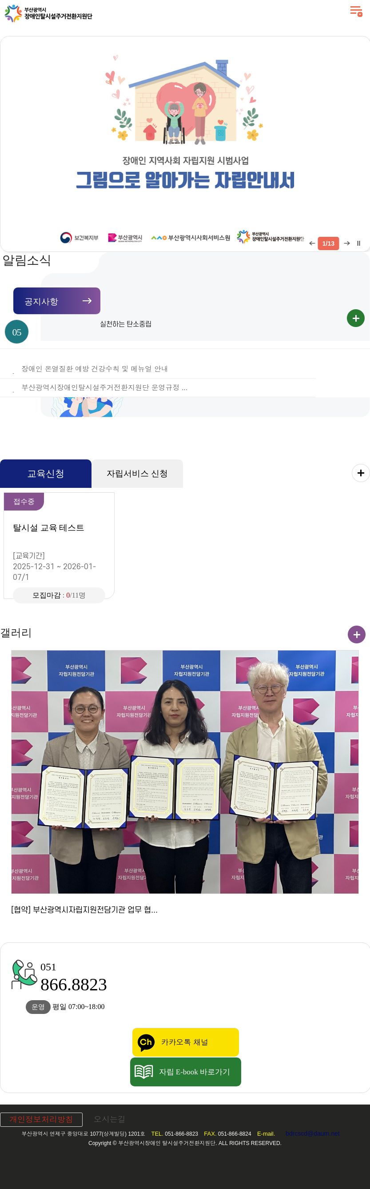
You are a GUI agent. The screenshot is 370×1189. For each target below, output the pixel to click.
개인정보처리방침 (41, 1119)
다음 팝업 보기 (345, 243)
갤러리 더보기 (357, 634)
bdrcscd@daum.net (313, 1133)
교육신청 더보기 (361, 473)
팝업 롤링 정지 (358, 243)
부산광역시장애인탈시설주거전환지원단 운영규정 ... (104, 387)
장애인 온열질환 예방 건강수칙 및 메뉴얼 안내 (94, 369)
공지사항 (41, 301)
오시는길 (110, 1119)
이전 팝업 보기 (312, 243)
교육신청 (45, 473)
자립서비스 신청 (137, 473)
